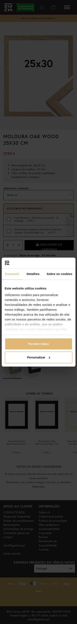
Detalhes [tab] (33, 274)
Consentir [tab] (12, 274)
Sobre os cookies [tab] (59, 274)
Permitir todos (38, 344)
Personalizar (38, 357)
